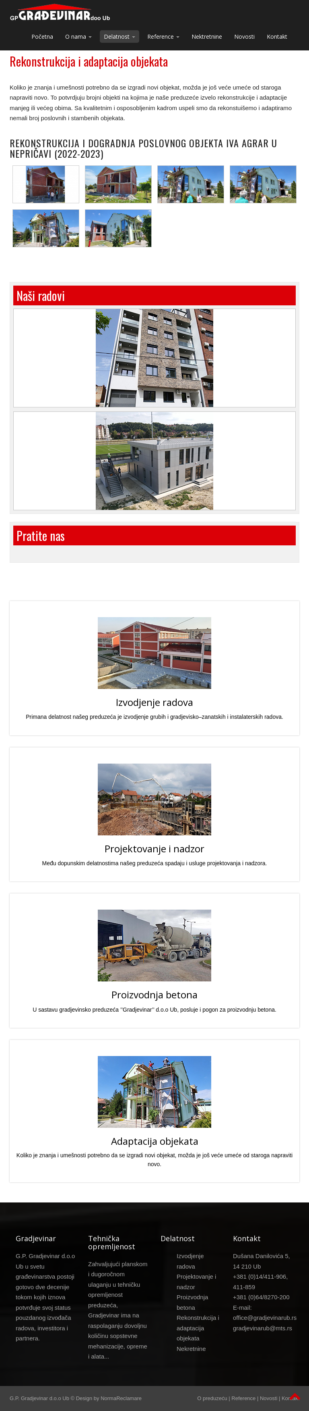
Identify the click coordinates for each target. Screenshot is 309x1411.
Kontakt (277, 36)
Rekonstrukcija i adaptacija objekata (89, 63)
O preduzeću (212, 1398)
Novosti (244, 36)
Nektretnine (207, 36)
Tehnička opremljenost (111, 1242)
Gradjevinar (36, 1238)
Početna (42, 36)
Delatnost (178, 1238)
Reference (243, 1398)
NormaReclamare (121, 1398)
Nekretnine (191, 1348)
